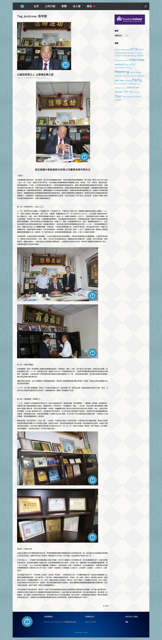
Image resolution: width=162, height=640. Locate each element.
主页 (36, 6)
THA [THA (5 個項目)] (131, 92)
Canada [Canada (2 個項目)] (131, 53)
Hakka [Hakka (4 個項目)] (140, 55)
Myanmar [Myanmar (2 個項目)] (141, 76)
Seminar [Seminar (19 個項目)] (133, 87)
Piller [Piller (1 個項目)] (139, 84)
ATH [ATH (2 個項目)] (128, 50)
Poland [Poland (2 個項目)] (117, 88)
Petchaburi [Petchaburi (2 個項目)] (123, 84)
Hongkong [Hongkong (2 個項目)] (119, 60)
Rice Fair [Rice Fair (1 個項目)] (123, 88)
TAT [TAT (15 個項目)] (126, 91)
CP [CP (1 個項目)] (135, 53)
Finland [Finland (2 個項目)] (117, 56)
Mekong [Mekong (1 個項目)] (132, 72)
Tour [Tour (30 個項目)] (118, 96)
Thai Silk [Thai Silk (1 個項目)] (137, 92)
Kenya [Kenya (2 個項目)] (128, 68)
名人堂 (76, 6)
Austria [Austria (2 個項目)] (117, 53)
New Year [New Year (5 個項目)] (119, 80)
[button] (145, 6)
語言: (91, 6)
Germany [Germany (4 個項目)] (131, 55)
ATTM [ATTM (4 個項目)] (141, 49)
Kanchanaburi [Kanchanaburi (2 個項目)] (120, 68)
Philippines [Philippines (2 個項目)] (132, 84)
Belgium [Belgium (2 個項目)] (124, 53)
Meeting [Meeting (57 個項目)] (122, 71)
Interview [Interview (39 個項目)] (136, 60)
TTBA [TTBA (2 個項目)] (124, 97)
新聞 (64, 6)
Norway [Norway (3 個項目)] (128, 80)
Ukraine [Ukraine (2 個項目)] (130, 97)
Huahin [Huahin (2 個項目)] (126, 60)
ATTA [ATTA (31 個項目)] (134, 49)
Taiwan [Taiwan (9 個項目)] (119, 91)
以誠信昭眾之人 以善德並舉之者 (35, 75)
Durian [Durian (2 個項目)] (139, 53)
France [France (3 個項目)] (124, 56)
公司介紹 (50, 6)
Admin (44, 78)
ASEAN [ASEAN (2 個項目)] (123, 50)
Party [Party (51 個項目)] (137, 80)
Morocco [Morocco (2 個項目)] (133, 76)
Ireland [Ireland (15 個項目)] (119, 64)
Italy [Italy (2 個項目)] (127, 65)
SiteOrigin (79, 632)
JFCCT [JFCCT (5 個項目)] (132, 64)
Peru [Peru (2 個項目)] (116, 84)
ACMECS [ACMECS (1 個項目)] (117, 50)
